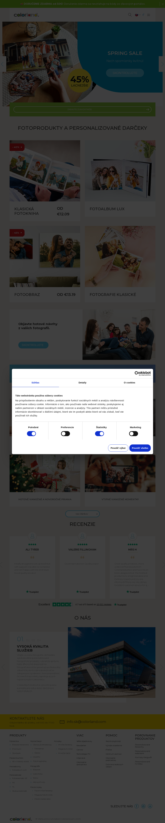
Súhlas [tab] (35, 382)
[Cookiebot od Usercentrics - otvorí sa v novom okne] (137, 373)
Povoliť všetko (140, 448)
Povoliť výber (118, 448)
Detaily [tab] (82, 382)
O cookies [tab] (129, 382)
